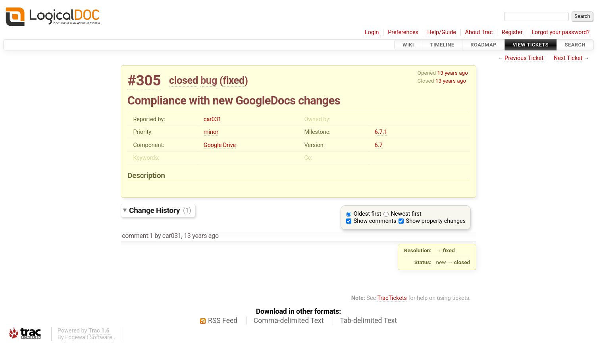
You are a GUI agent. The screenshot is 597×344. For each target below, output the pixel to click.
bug (208, 80)
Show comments (375, 221)
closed (183, 80)
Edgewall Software (88, 337)
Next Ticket (568, 58)
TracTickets (392, 298)
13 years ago (452, 73)
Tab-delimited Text (368, 321)
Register (512, 32)
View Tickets (531, 45)
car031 (212, 119)
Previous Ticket (524, 58)
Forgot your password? (560, 32)
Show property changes (436, 221)
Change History (160, 210)
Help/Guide (442, 32)
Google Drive (220, 145)
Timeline (442, 45)
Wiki (408, 45)
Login (372, 32)
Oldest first (367, 214)
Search (575, 45)
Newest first (406, 214)
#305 (144, 80)
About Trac (479, 32)
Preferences (403, 32)
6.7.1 (381, 132)
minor (211, 132)
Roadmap (483, 45)
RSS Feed (222, 321)
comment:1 (137, 236)
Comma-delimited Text (289, 321)
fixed (234, 80)
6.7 (379, 145)
